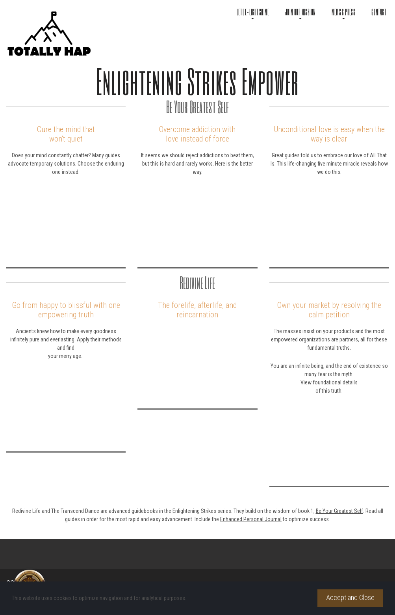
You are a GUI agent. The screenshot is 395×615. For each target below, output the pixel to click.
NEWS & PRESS (343, 13)
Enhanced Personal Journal (251, 519)
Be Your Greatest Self (339, 511)
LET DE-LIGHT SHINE (253, 13)
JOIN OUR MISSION (300, 13)
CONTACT (378, 12)
